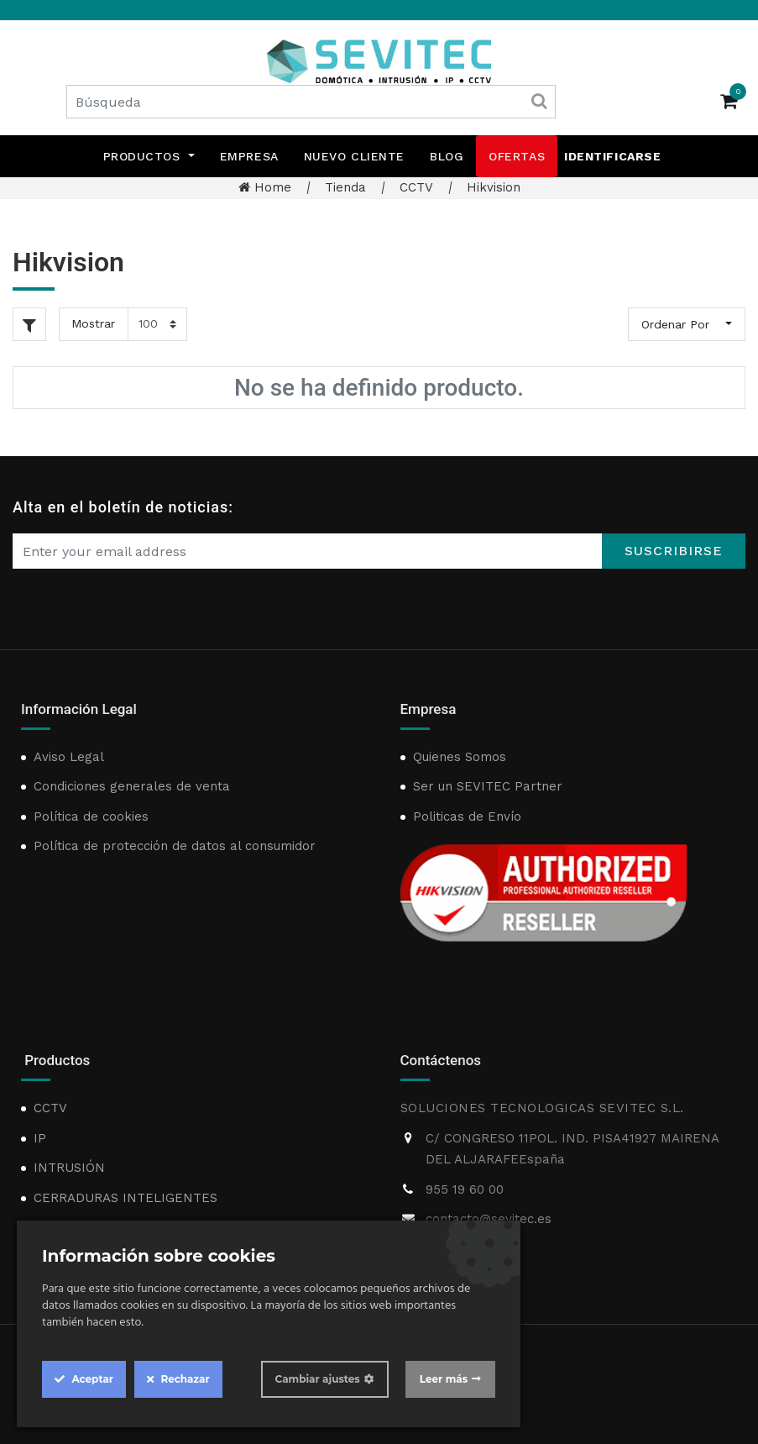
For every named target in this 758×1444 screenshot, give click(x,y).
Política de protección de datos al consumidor (175, 845)
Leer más (444, 1379)
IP (40, 1138)
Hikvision (493, 187)
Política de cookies (91, 816)
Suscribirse (674, 551)
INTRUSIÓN (69, 1167)
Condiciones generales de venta (132, 786)
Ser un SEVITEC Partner (487, 786)
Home (264, 187)
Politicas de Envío (467, 816)
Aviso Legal (69, 756)
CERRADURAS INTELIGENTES (125, 1197)
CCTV (416, 187)
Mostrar (93, 323)
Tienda (345, 187)
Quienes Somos (459, 756)
